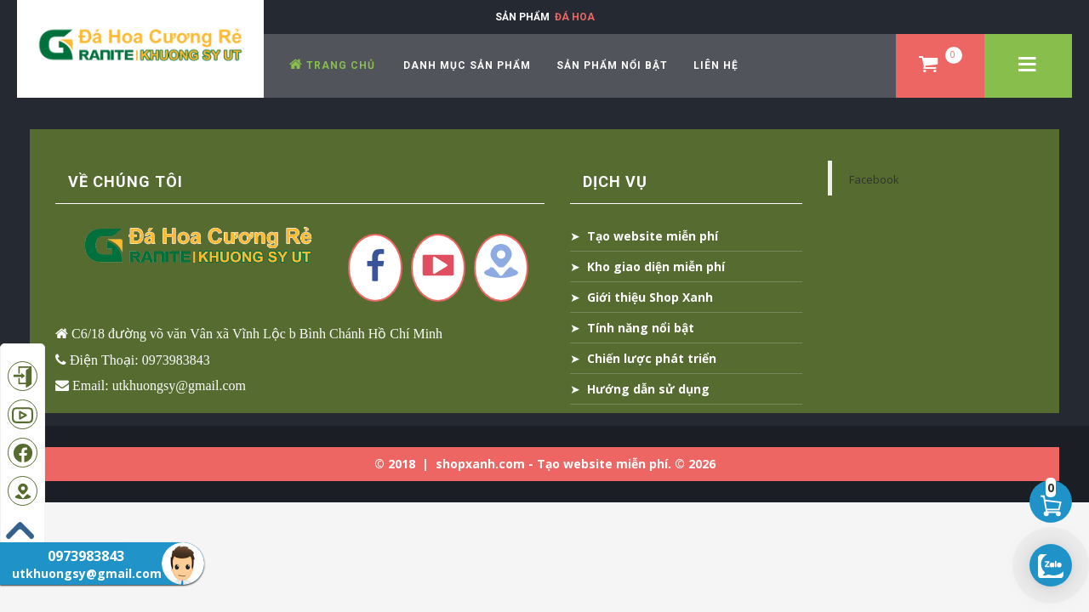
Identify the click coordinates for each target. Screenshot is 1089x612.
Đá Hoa (575, 17)
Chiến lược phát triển (651, 358)
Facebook (874, 179)
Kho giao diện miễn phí (656, 266)
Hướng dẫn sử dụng (648, 389)
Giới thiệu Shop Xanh (650, 297)
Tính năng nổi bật (640, 328)
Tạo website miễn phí (652, 236)
